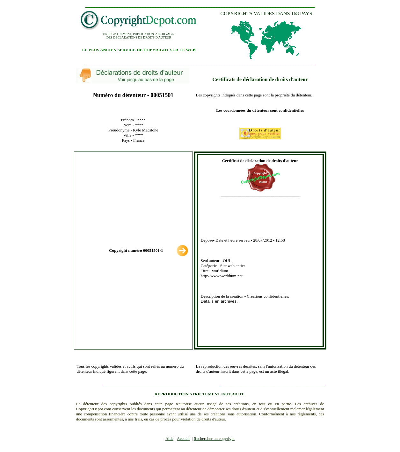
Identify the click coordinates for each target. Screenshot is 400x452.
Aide (169, 438)
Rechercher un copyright (214, 438)
